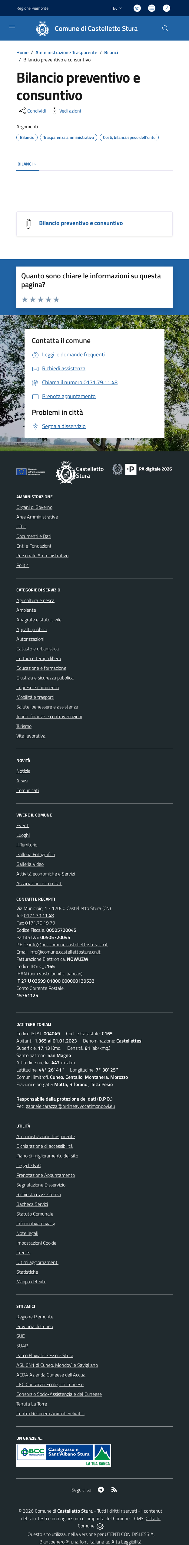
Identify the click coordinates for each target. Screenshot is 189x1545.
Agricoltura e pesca (35, 600)
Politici (22, 565)
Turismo (23, 726)
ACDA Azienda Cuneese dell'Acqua (50, 1374)
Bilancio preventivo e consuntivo (81, 222)
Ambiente (26, 610)
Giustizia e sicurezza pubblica (45, 677)
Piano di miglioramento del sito (47, 1155)
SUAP (22, 1345)
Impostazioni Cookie (36, 1242)
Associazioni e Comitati (39, 883)
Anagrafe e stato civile (38, 619)
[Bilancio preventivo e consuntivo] (29, 223)
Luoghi (23, 835)
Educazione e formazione (41, 668)
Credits (23, 1252)
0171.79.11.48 (39, 915)
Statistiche (27, 1271)
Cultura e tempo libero (38, 658)
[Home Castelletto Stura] (84, 28)
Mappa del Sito (31, 1281)
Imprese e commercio (37, 687)
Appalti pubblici (31, 629)
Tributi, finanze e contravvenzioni (49, 716)
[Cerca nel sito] (165, 28)
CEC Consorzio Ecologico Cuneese (50, 1384)
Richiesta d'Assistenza (38, 1194)
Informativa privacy (35, 1223)
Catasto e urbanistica (37, 648)
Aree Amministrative (37, 516)
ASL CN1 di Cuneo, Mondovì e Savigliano (57, 1365)
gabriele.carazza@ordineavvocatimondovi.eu (70, 1106)
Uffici (21, 526)
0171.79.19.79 (40, 922)
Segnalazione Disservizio (40, 1184)
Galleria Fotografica (35, 854)
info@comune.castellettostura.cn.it (65, 951)
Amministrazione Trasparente (66, 52)
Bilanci (111, 52)
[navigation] (12, 27)
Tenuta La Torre (31, 1403)
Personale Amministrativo (42, 555)
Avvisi (22, 780)
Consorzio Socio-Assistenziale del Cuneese (59, 1394)
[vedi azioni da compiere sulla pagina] (65, 111)
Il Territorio (26, 844)
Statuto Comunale (34, 1213)
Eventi (22, 825)
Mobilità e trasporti (35, 697)
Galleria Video (30, 864)
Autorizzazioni (30, 639)
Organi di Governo (34, 507)
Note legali (27, 1233)
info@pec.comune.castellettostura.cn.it (68, 944)
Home (22, 52)
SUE (20, 1336)
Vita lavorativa (30, 735)
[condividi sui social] (31, 111)
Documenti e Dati (33, 536)
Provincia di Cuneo (34, 1326)
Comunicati (27, 790)
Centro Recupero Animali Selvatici (50, 1413)
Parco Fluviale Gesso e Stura (44, 1355)
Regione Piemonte (34, 1316)
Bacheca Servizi (32, 1204)
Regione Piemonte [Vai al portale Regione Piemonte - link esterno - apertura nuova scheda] (32, 8)
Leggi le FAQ (28, 1165)
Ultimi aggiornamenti (37, 1262)
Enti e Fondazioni (33, 545)
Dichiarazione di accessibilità (44, 1146)
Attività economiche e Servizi (45, 873)
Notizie (23, 770)
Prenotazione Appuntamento (45, 1175)
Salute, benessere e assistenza (47, 706)
